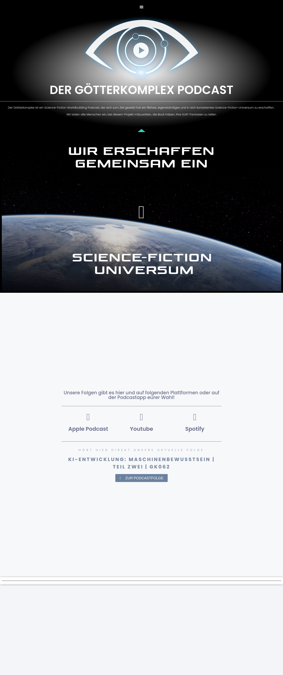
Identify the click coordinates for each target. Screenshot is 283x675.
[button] (141, 212)
